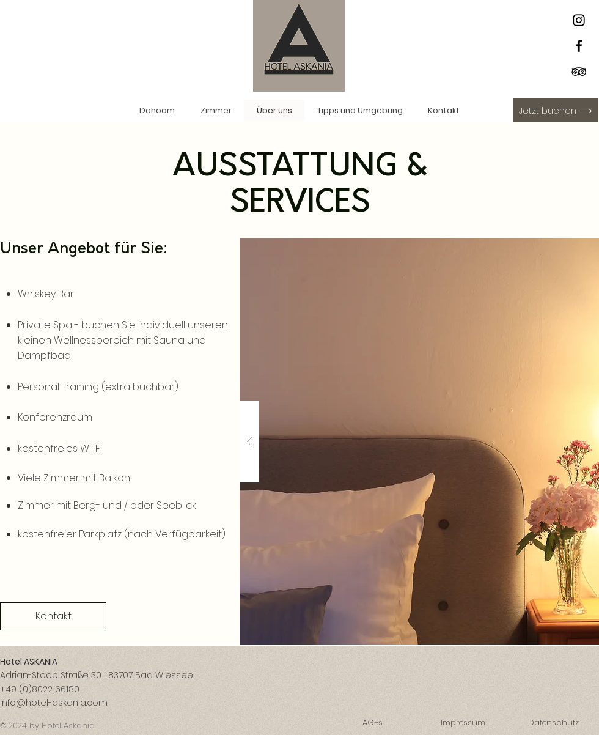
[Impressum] (462, 723)
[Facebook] (579, 46)
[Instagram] (579, 20)
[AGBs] (372, 723)
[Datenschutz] (553, 723)
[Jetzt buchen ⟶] (555, 110)
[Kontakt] (53, 616)
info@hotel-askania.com (54, 702)
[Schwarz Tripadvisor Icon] (579, 71)
